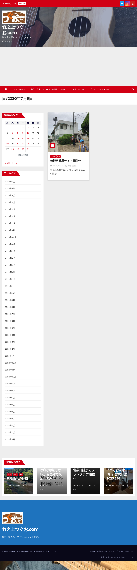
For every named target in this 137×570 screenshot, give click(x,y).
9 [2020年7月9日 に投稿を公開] (23, 133)
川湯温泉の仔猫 (17, 478)
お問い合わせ (78, 89)
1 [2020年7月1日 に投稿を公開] (17, 127)
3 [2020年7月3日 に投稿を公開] (28, 127)
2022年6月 (10, 251)
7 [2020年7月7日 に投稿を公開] (12, 133)
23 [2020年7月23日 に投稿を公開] (23, 143)
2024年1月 (10, 188)
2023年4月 (10, 209)
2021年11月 (10, 286)
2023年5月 (10, 202)
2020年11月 (10, 370)
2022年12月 (10, 237)
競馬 (58, 156)
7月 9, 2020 (58, 166)
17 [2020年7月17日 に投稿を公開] (28, 138)
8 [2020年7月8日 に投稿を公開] (17, 133)
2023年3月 (10, 216)
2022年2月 (10, 265)
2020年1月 (10, 439)
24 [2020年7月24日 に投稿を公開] (28, 143)
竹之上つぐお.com (20, 529)
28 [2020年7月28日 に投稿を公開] (12, 149)
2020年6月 (10, 404)
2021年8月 (10, 307)
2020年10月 (10, 376)
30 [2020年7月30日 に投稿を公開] (23, 149)
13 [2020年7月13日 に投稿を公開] (7, 138)
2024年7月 (10, 181)
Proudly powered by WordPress (15, 551)
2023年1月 (10, 230)
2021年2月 (10, 349)
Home (92, 551)
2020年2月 (10, 432)
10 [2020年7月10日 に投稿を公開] (28, 133)
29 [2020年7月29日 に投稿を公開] (17, 149)
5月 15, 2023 (114, 485)
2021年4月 (10, 335)
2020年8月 (10, 390)
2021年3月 (10, 342)
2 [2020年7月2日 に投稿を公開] (22, 127)
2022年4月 (10, 258)
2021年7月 (10, 314)
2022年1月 (10, 272)
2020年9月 (10, 383)
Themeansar (51, 551)
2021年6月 (10, 321)
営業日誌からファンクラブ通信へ (84, 474)
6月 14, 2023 (80, 485)
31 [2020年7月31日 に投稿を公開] (28, 149)
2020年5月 (10, 411)
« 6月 (7, 163)
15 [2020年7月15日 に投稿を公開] (18, 138)
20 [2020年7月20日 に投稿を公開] (7, 143)
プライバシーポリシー (99, 89)
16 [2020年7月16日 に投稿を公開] (23, 138)
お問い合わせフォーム (105, 551)
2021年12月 (10, 279)
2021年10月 (10, 293)
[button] (133, 89)
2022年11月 (10, 244)
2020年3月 (10, 425)
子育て (16, 474)
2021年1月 (10, 356)
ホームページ (19, 89)
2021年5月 (10, 328)
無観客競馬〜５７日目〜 (65, 161)
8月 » (14, 163)
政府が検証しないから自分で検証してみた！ (50, 474)
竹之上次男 (71, 166)
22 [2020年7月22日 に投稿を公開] (17, 143)
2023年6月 (10, 195)
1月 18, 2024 (47, 485)
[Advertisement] (68, 66)
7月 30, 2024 (14, 485)
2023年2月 (10, 223)
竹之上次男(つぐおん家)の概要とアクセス (49, 89)
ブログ (53, 156)
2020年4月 (10, 418)
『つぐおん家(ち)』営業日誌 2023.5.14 (116, 474)
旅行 (21, 474)
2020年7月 (10, 397)
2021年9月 (10, 300)
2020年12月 (10, 363)
